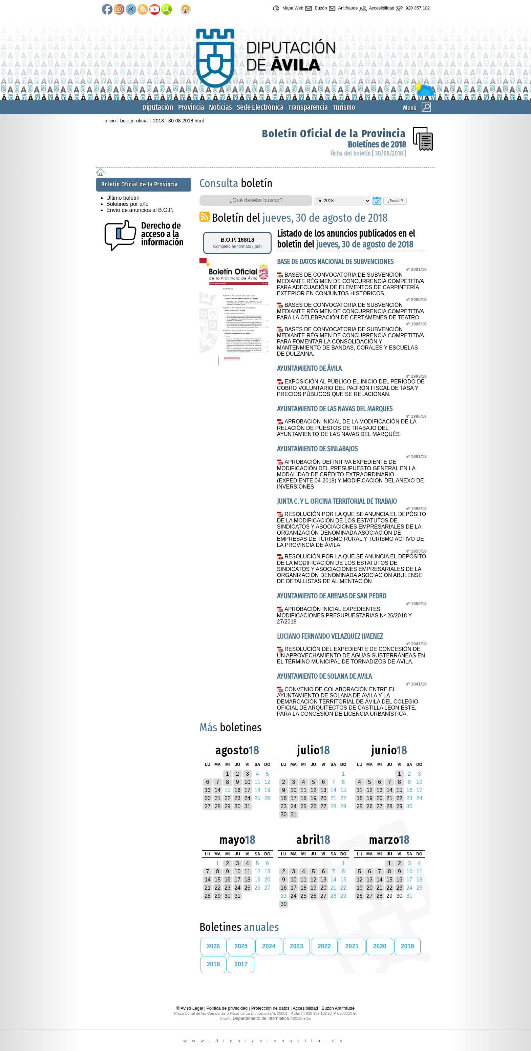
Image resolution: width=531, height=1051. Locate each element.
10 (248, 782)
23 (237, 798)
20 (208, 798)
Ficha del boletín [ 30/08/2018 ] (368, 153)
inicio (110, 120)
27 (208, 806)
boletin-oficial (134, 120)
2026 (213, 946)
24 (248, 798)
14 (218, 790)
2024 (268, 946)
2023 (296, 946)
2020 (379, 946)
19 (314, 798)
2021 (352, 946)
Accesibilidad (376, 8)
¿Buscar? (395, 201)
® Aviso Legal (190, 1008)
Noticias (220, 107)
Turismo (344, 107)
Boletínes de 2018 (377, 144)
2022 (324, 946)
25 (303, 806)
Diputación (157, 107)
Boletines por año (127, 204)
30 (237, 806)
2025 (241, 946)
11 (303, 790)
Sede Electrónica (260, 107)
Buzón (315, 8)
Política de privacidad (227, 1008)
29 (228, 806)
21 (218, 798)
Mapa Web (287, 8)
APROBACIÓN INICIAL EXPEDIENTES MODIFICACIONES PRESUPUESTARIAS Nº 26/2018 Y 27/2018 (344, 615)
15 (399, 790)
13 (208, 790)
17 (248, 790)
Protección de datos (270, 1008)
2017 (241, 964)
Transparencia (308, 107)
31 (248, 806)
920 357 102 (412, 8)
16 (237, 790)
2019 (407, 946)
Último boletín (123, 198)
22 (228, 798)
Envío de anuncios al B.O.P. (139, 210)
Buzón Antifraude (338, 1008)
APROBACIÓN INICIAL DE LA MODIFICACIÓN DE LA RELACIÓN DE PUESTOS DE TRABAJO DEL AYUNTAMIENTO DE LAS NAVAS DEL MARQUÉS (346, 428)
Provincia (191, 107)
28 (218, 806)
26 (314, 806)
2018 (158, 120)
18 (303, 798)
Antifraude (342, 8)
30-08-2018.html (186, 120)
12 (314, 790)
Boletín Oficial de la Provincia (334, 133)
